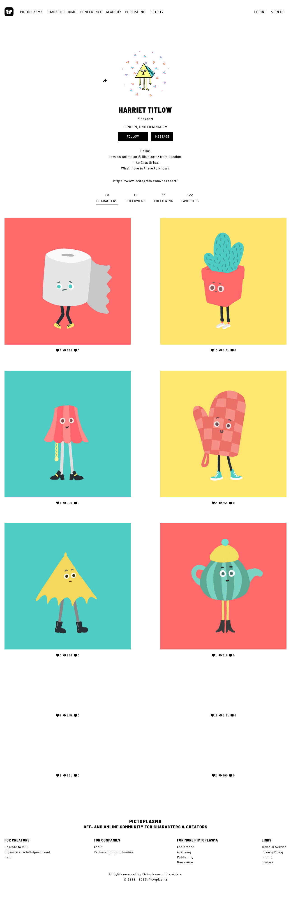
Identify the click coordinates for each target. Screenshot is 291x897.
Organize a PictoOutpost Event (27, 852)
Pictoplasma (31, 11)
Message (162, 136)
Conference (91, 11)
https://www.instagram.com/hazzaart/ (145, 180)
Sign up (277, 11)
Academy (113, 11)
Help (8, 857)
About (98, 847)
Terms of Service (274, 847)
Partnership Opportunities (114, 852)
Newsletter (185, 862)
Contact (267, 862)
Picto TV (157, 11)
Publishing (135, 11)
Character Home (61, 11)
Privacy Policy (272, 852)
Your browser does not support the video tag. (68, 690)
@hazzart (145, 118)
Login (259, 11)
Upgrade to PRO (16, 847)
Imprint (267, 857)
